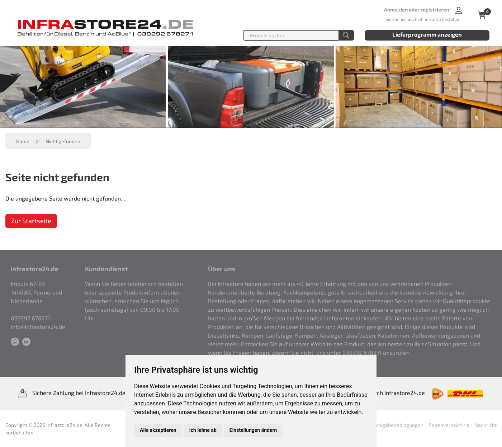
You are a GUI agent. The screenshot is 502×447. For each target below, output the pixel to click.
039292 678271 (30, 318)
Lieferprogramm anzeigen (427, 34)
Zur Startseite (31, 221)
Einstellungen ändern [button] (253, 430)
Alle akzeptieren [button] (158, 430)
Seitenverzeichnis (449, 425)
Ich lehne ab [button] (203, 430)
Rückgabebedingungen (397, 425)
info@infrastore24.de (38, 326)
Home (22, 141)
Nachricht (485, 425)
